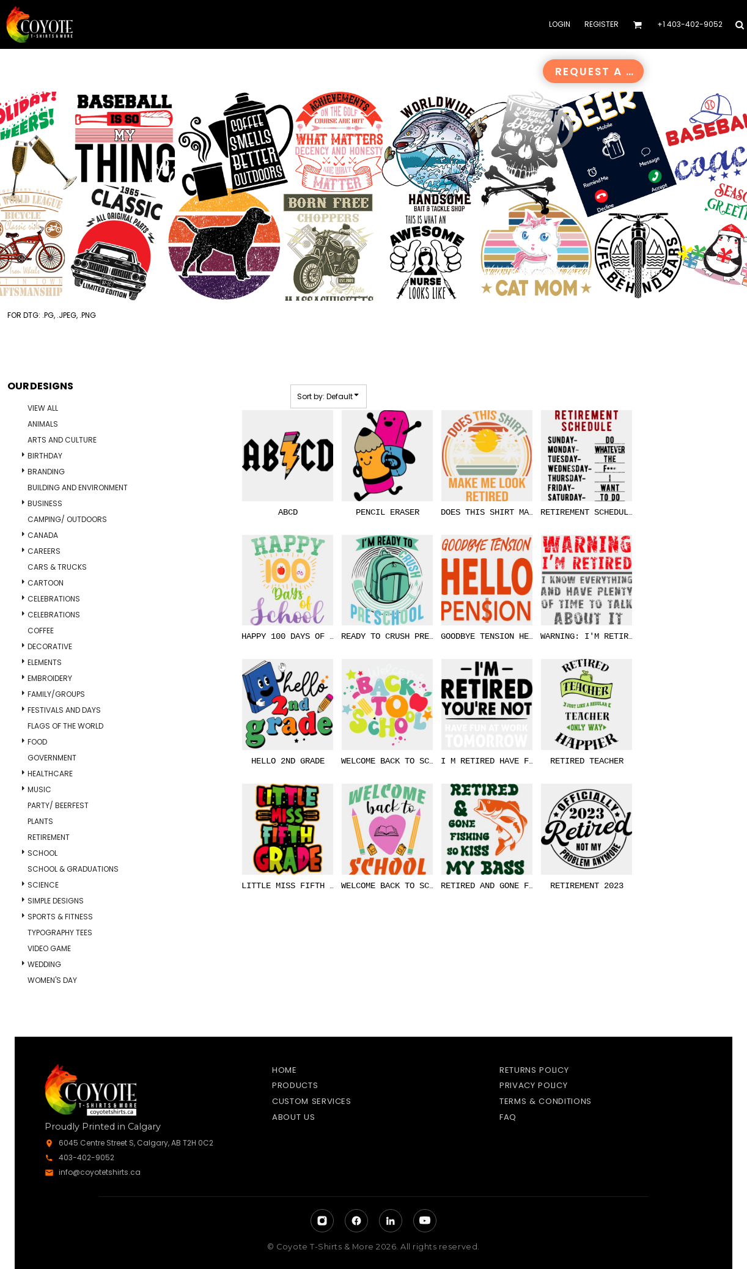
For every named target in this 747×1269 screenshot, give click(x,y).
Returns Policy (534, 1070)
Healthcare (50, 773)
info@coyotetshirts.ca (100, 1172)
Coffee (41, 630)
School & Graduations (73, 869)
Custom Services (311, 1101)
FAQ (508, 1117)
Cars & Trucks (57, 567)
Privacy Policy (533, 1085)
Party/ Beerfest (58, 805)
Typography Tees (60, 932)
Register (601, 24)
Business (45, 503)
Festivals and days (64, 710)
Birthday (45, 456)
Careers (44, 551)
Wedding (44, 964)
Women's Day (52, 980)
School (42, 853)
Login (559, 24)
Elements (45, 662)
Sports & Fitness (60, 916)
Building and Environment (78, 487)
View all (43, 408)
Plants (40, 821)
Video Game (49, 948)
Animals (43, 424)
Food (37, 742)
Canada (43, 535)
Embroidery (50, 678)
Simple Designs (56, 901)
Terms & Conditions (545, 1101)
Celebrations (54, 599)
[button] (637, 24)
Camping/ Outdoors (67, 519)
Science (43, 885)
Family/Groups (56, 694)
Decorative (50, 646)
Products (295, 1085)
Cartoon (46, 583)
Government (52, 757)
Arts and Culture (62, 440)
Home (284, 1070)
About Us (293, 1117)
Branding (46, 471)
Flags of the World (65, 726)
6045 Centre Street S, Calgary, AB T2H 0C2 (136, 1143)
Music (39, 789)
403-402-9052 (86, 1157)
